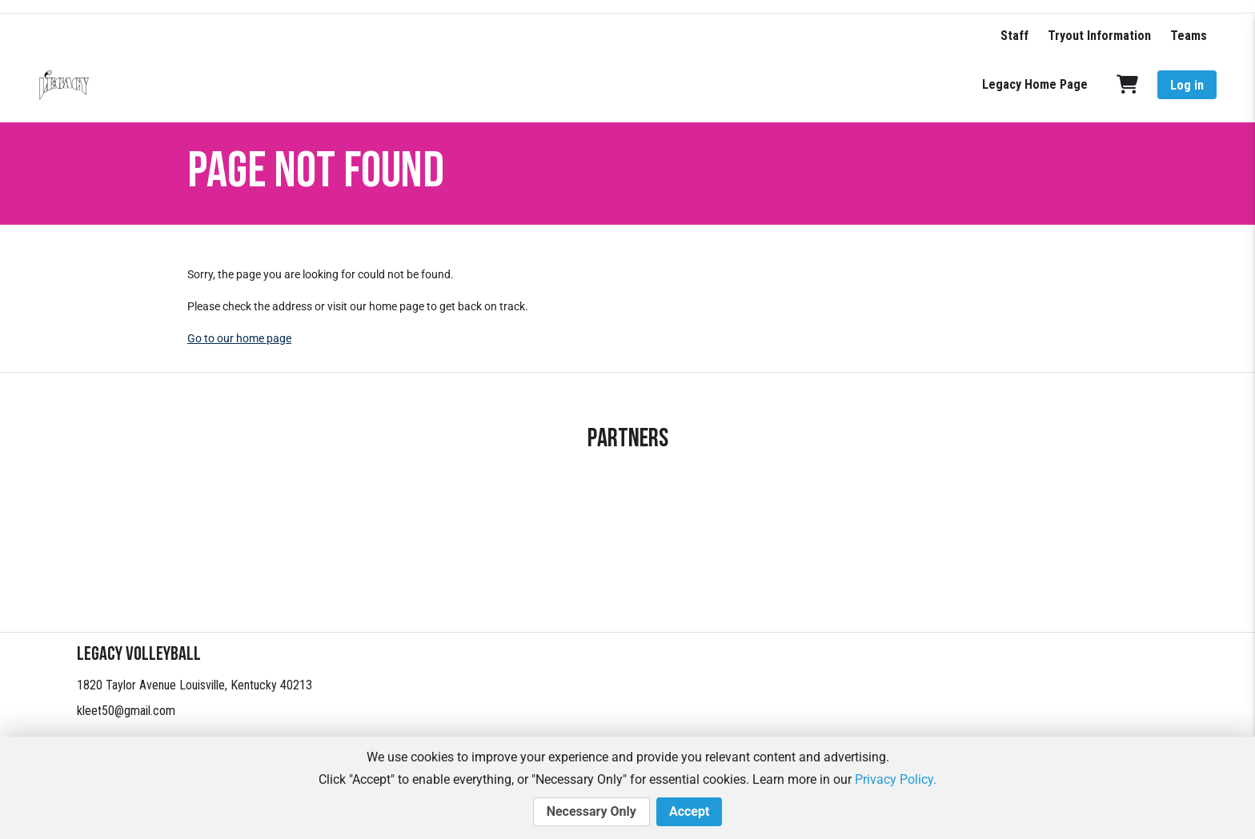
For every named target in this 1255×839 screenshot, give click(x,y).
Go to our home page (239, 338)
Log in (1187, 85)
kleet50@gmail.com (126, 710)
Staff (1014, 35)
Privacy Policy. (895, 779)
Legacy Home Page (1035, 84)
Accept (689, 811)
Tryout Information (1099, 35)
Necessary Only (591, 811)
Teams (1188, 35)
